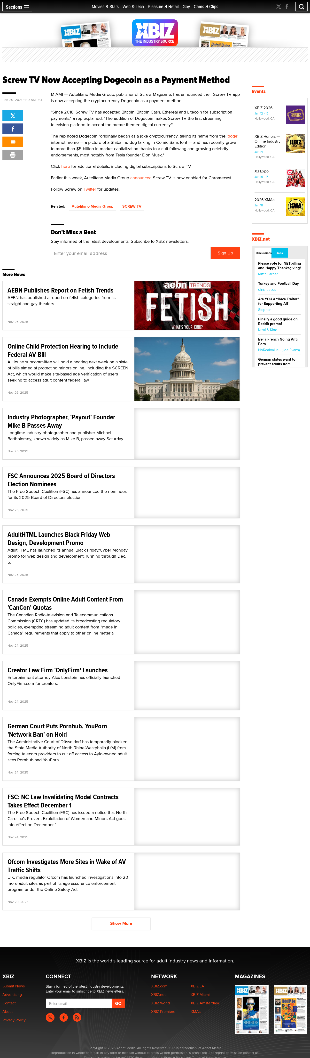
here (65, 166)
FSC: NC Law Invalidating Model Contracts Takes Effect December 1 (63, 801)
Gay (186, 7)
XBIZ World (160, 1003)
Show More (121, 923)
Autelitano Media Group (92, 206)
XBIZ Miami (200, 994)
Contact (9, 1003)
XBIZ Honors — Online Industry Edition (267, 141)
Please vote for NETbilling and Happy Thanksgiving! (279, 266)
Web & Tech (133, 7)
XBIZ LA (197, 986)
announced (141, 178)
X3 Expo (262, 171)
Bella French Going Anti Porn (278, 342)
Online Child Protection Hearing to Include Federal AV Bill (63, 350)
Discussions (263, 253)
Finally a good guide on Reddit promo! (278, 321)
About (7, 1011)
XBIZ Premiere (163, 1011)
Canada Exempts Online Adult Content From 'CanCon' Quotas (65, 603)
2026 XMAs (264, 200)
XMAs (196, 1011)
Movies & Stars (105, 7)
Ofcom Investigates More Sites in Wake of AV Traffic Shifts (67, 866)
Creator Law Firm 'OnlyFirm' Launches (58, 670)
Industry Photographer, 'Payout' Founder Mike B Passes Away (61, 421)
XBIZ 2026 (263, 108)
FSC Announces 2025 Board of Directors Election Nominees (61, 480)
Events (259, 91)
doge (232, 136)
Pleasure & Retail (163, 7)
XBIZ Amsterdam (205, 1003)
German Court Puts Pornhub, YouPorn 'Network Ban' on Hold (57, 730)
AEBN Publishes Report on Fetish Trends (61, 290)
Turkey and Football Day (278, 283)
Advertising (12, 994)
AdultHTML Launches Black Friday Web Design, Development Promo (59, 538)
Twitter (90, 189)
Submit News (13, 986)
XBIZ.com (159, 986)
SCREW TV (131, 206)
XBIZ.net (261, 239)
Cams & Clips (206, 7)
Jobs (280, 253)
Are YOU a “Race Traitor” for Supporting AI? (278, 301)
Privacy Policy (14, 1020)
